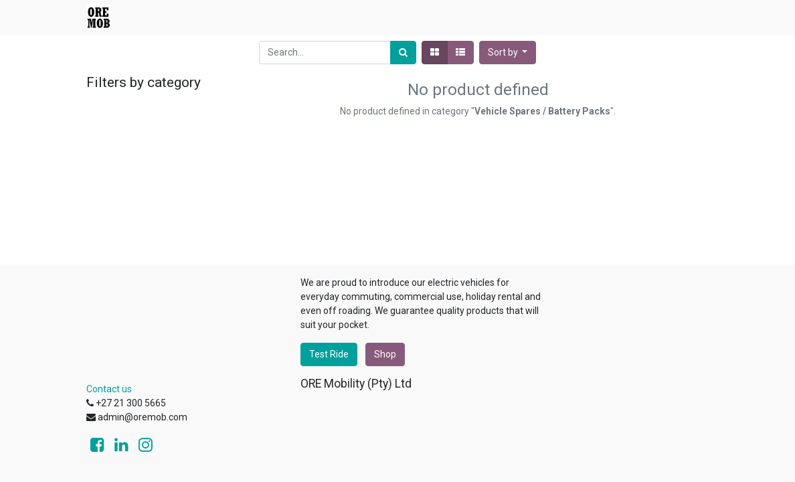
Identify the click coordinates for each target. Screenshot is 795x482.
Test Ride (329, 354)
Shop (385, 354)
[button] (508, 52)
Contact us (109, 389)
